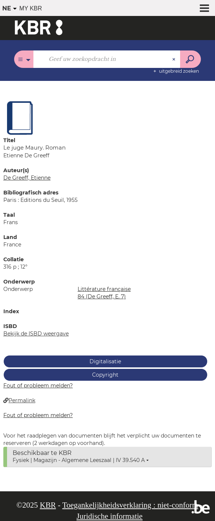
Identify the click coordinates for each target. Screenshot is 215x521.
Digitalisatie (105, 361)
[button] (20, 117)
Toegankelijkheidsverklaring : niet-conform (130, 505)
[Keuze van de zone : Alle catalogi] (24, 59)
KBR (48, 505)
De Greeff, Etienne (27, 177)
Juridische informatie (109, 516)
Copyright (105, 374)
